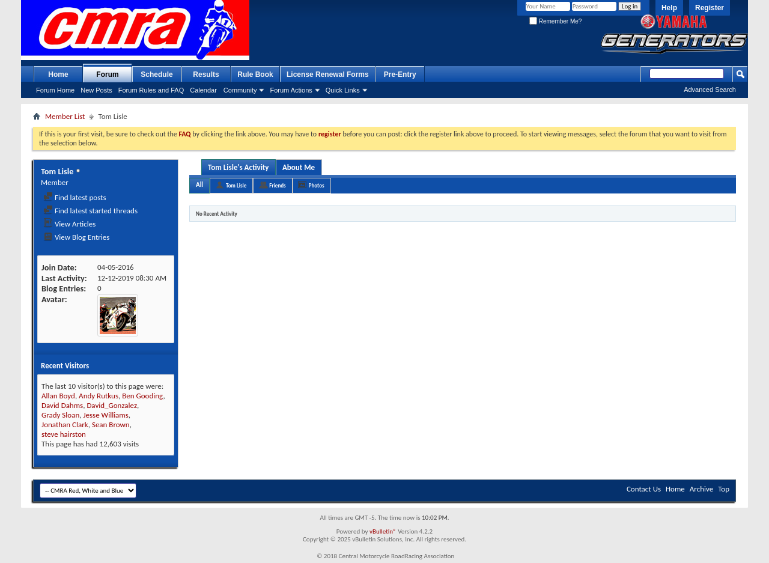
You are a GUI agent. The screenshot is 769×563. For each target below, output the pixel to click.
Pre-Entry (400, 74)
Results (206, 74)
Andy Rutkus (98, 395)
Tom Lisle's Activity (238, 167)
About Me (298, 167)
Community (240, 90)
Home (58, 74)
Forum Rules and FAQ (151, 90)
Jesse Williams (105, 414)
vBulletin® (383, 531)
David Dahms (62, 405)
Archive (701, 488)
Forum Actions (291, 90)
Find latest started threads (90, 210)
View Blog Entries (76, 237)
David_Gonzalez (112, 405)
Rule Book (255, 74)
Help (669, 8)
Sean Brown (111, 424)
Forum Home (55, 90)
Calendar (203, 90)
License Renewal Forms (328, 74)
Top (723, 488)
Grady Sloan (60, 414)
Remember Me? (555, 21)
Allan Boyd (58, 395)
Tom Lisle (236, 185)
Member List (65, 116)
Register (709, 8)
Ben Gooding (142, 395)
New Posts (96, 90)
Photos (316, 185)
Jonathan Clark (64, 424)
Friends (277, 185)
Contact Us (644, 488)
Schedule (156, 74)
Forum (107, 74)
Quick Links (343, 90)
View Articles (69, 223)
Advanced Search (710, 89)
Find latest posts (74, 197)
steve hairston (63, 434)
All (199, 185)
